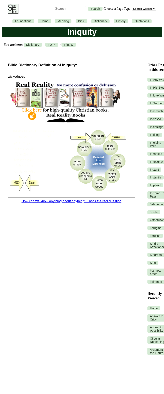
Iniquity (69, 44)
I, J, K (51, 44)
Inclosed (155, 119)
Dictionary (100, 21)
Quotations (142, 21)
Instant (154, 169)
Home (44, 21)
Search (95, 8)
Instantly (155, 177)
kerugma (156, 228)
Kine (153, 262)
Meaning (63, 21)
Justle (154, 212)
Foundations (23, 21)
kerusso (155, 235)
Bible (81, 21)
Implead (155, 185)
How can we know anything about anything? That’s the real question (71, 201)
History (120, 21)
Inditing (154, 134)
